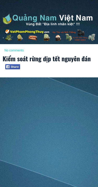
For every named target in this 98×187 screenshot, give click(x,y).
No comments (14, 50)
